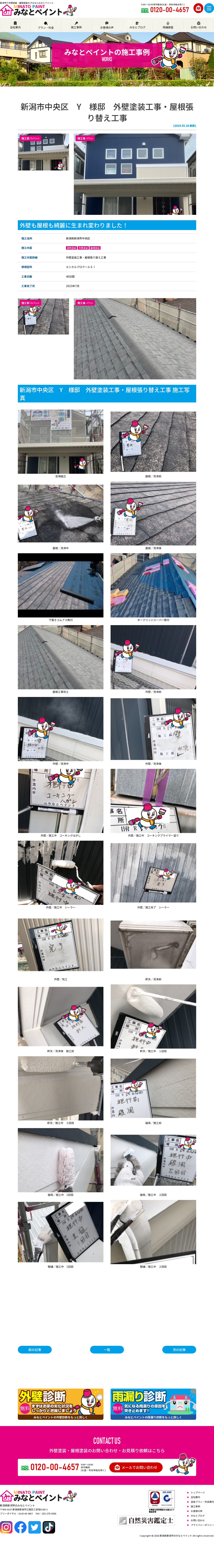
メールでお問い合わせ (136, 1467)
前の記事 (34, 1349)
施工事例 (76, 25)
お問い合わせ (199, 25)
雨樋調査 (168, 25)
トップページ (198, 1492)
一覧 (107, 1349)
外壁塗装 (83, 248)
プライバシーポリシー (202, 1525)
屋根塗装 (95, 248)
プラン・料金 (46, 25)
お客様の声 (107, 25)
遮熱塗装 (71, 248)
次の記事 (179, 1349)
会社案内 (15, 25)
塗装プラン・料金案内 (202, 1501)
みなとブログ (137, 25)
